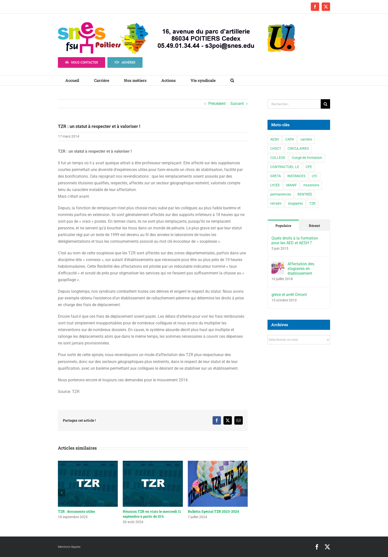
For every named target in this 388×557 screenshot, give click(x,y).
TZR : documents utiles (76, 511)
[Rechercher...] (294, 104)
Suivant (237, 103)
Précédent (217, 103)
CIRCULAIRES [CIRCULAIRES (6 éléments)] (298, 148)
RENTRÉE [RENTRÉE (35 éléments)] (304, 194)
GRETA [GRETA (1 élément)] (275, 176)
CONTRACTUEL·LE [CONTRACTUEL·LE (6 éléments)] (284, 167)
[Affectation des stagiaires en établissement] (277, 265)
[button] (232, 80)
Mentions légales (69, 547)
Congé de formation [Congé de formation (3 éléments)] (307, 158)
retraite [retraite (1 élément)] (275, 203)
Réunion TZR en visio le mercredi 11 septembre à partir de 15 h (152, 514)
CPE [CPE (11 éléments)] (309, 167)
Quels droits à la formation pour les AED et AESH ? (294, 240)
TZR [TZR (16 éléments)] (312, 203)
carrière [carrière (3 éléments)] (306, 139)
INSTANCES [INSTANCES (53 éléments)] (296, 176)
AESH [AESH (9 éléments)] (274, 139)
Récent (314, 225)
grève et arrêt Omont (289, 294)
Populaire (283, 225)
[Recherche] (325, 104)
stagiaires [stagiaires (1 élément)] (295, 203)
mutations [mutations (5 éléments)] (311, 185)
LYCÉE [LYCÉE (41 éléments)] (275, 185)
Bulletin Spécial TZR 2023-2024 (213, 511)
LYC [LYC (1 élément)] (314, 176)
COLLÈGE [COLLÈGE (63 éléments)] (277, 158)
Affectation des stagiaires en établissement (301, 269)
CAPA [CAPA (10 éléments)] (289, 139)
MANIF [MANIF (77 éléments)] (291, 185)
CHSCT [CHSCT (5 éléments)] (275, 148)
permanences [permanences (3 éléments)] (280, 194)
